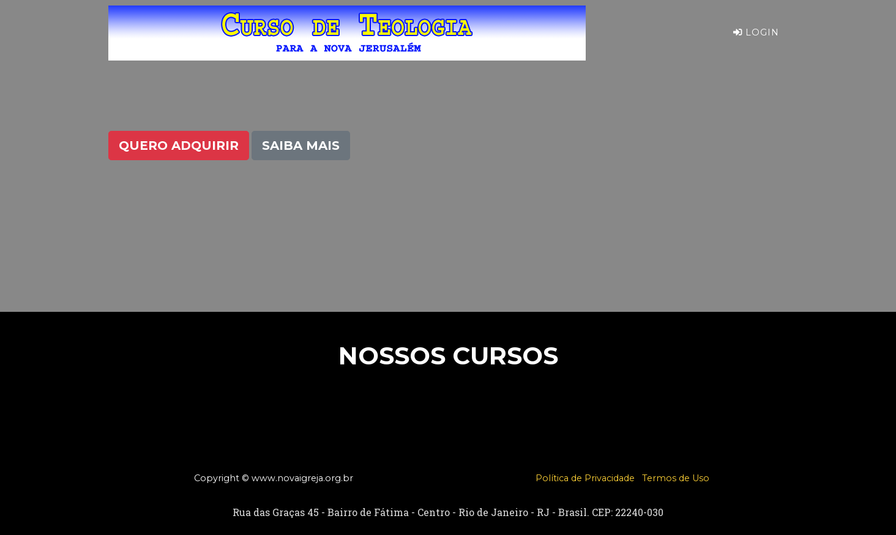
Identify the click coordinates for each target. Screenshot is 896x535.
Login (756, 42)
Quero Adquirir (179, 145)
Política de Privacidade (585, 478)
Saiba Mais (301, 145)
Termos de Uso (675, 478)
